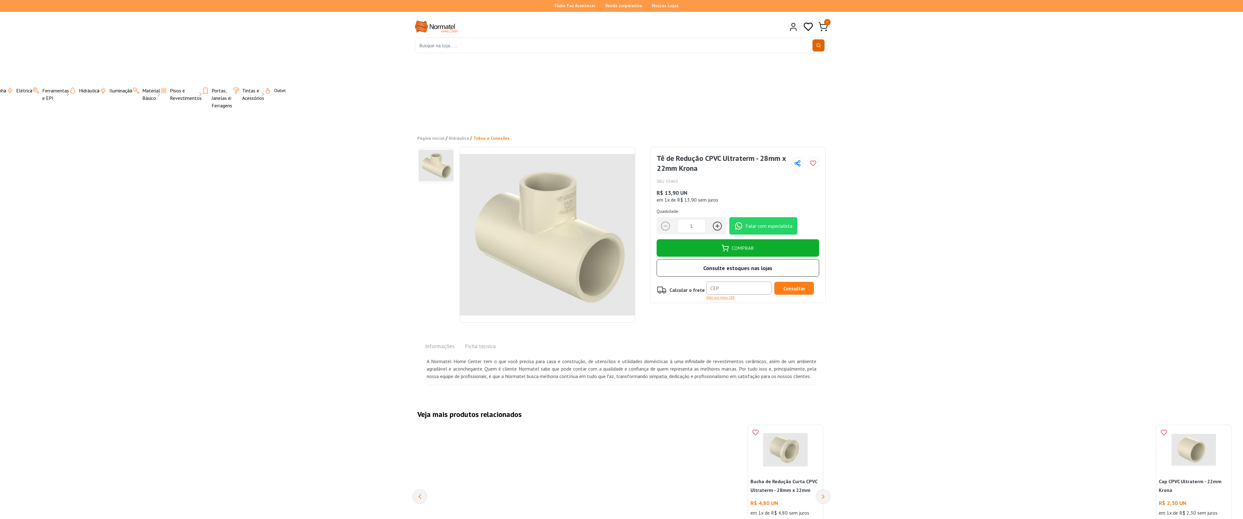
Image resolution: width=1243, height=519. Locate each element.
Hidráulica (459, 138)
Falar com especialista (763, 226)
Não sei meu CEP (720, 297)
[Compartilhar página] (797, 163)
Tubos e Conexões (491, 138)
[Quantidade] (691, 226)
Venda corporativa (623, 5)
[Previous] (419, 496)
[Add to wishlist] (813, 163)
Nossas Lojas (665, 5)
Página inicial (430, 138)
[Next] (823, 496)
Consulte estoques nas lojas (737, 268)
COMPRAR (738, 248)
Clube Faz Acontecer (574, 5)
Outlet (271, 90)
